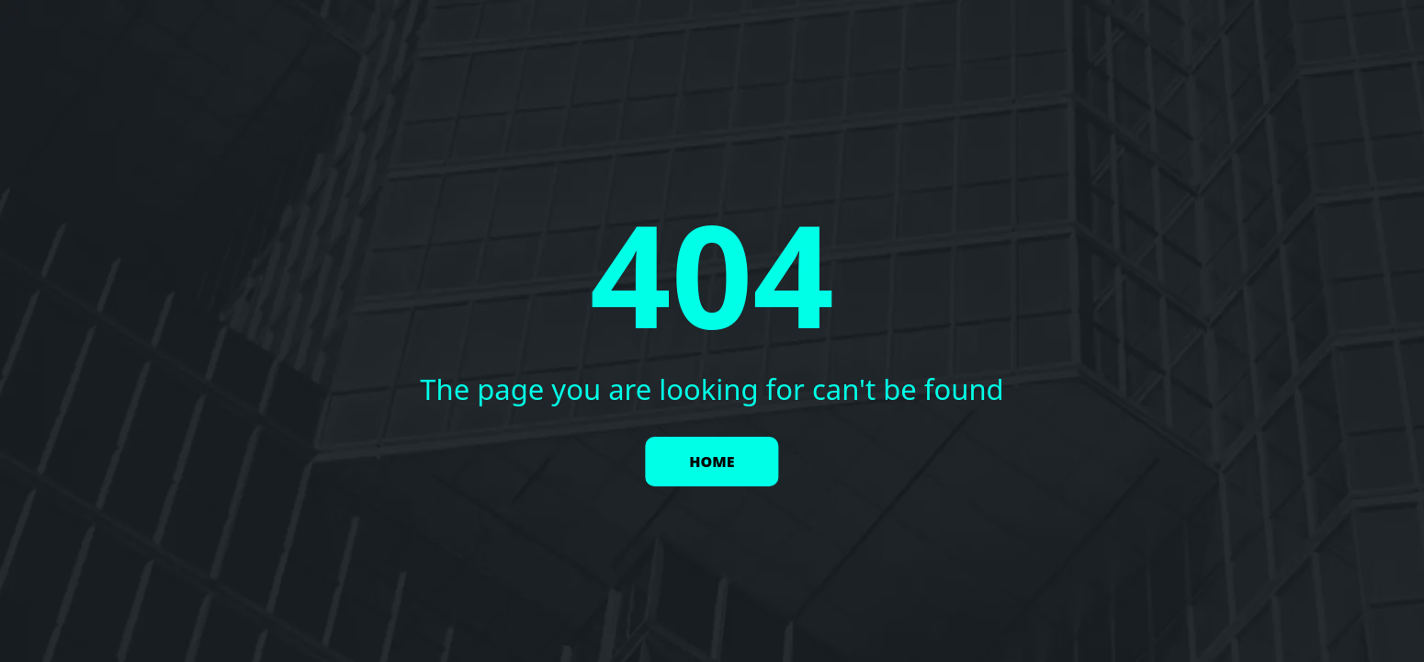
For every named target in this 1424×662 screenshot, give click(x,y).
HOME (711, 461)
